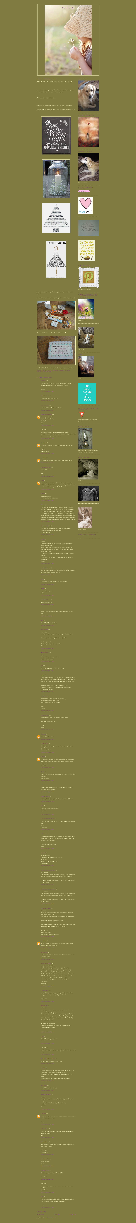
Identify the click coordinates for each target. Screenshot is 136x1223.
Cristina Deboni (45, 405)
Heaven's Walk (44, 990)
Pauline (43, 756)
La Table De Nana (45, 599)
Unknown (43, 442)
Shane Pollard (44, 629)
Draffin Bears (44, 696)
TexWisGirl (44, 1085)
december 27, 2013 (47, 959)
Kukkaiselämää (45, 396)
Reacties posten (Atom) (50, 1217)
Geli (42, 805)
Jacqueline (43, 1068)
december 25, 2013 (47, 391)
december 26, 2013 (47, 730)
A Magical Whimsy (46, 908)
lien (42, 665)
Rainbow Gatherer (45, 796)
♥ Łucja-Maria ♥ (45, 652)
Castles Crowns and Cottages (48, 870)
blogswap (45, 371)
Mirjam (43, 505)
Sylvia (42, 588)
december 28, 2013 (47, 1179)
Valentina (43, 734)
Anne (42, 1036)
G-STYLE (43, 380)
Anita (42, 675)
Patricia (43, 493)
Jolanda (43, 785)
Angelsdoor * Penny (46, 1094)
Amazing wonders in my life (48, 1058)
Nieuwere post (40, 1214)
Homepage (56, 1214)
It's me (68, 7)
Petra (42, 480)
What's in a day (45, 834)
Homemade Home (45, 525)
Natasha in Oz (44, 1142)
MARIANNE (44, 1005)
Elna (42, 1196)
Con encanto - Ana (45, 609)
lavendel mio (44, 952)
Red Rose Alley (45, 715)
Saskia (42, 771)
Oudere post (73, 1214)
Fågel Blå (43, 853)
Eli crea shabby (45, 1159)
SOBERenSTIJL (45, 1170)
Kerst (50, 371)
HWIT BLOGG (45, 1128)
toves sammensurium (46, 963)
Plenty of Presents (45, 568)
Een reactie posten (41, 1211)
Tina (42, 620)
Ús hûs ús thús (44, 743)
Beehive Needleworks (46, 414)
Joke (42, 579)
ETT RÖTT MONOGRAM (48, 818)
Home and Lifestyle (46, 467)
